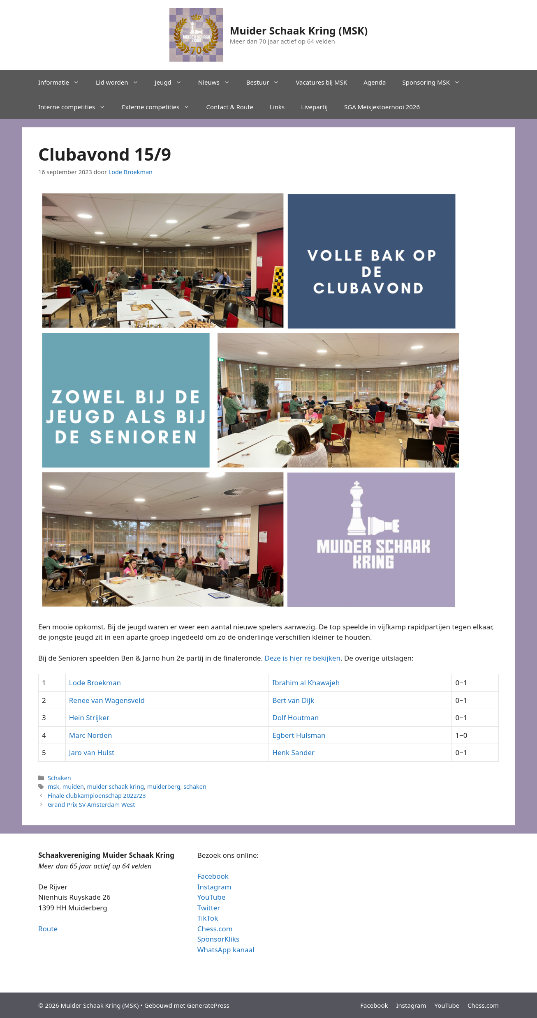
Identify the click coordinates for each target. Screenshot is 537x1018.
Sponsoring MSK (435, 82)
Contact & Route (229, 107)
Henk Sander (293, 752)
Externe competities (160, 106)
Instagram (214, 886)
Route (48, 928)
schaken (194, 786)
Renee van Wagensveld (107, 700)
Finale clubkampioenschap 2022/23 (97, 795)
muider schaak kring (115, 786)
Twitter (208, 907)
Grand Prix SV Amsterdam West (91, 804)
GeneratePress (208, 1005)
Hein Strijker (89, 717)
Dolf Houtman (295, 717)
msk (53, 786)
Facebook (213, 876)
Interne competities (75, 106)
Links (277, 107)
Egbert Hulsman (298, 735)
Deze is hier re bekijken (302, 658)
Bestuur (267, 82)
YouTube (211, 897)
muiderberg (164, 786)
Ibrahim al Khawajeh (306, 682)
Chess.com (215, 928)
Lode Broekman (95, 682)
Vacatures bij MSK (321, 82)
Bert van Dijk (293, 700)
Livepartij (314, 107)
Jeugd (172, 82)
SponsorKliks (218, 939)
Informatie (63, 82)
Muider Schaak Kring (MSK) (299, 30)
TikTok (207, 918)
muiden (73, 786)
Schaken (59, 778)
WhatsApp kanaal (226, 949)
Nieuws (218, 82)
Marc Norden (90, 735)
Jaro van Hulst (91, 752)
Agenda (374, 82)
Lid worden (121, 82)
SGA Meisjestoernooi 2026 (382, 107)
